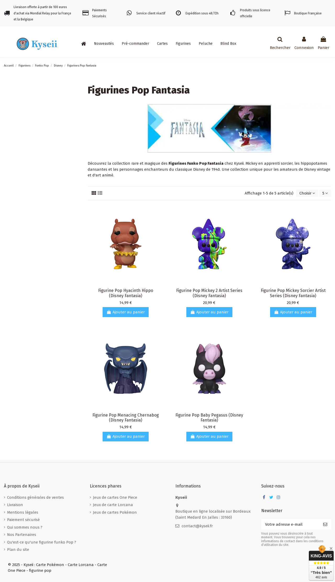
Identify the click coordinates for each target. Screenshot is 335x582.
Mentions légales (22, 512)
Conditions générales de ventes (35, 497)
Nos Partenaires (21, 534)
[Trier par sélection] (307, 193)
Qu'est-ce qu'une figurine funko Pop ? (41, 542)
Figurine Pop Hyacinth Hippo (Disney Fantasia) (125, 293)
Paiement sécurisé (23, 519)
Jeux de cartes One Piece (115, 497)
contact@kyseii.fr (197, 526)
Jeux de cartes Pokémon (115, 512)
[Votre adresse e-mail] (290, 524)
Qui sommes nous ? (24, 527)
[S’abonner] (325, 524)
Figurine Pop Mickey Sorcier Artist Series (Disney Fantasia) (293, 293)
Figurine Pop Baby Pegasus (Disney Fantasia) (209, 418)
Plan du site (18, 549)
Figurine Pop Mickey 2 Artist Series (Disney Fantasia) (209, 293)
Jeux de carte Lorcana (113, 504)
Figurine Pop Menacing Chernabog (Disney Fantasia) (125, 418)
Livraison (15, 504)
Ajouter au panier (126, 312)
